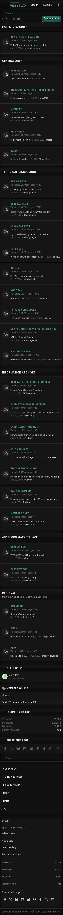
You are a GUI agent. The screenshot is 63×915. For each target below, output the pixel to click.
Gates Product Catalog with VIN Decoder (30, 212)
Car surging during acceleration (25, 189)
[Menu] (5, 5)
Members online (17, 688)
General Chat (19, 70)
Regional (9, 593)
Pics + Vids (17, 131)
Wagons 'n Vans (20, 351)
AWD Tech (16, 290)
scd (59, 729)
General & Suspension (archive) (31, 382)
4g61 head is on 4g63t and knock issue (29, 234)
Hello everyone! (17, 98)
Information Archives (18, 372)
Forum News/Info (15, 27)
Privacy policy (11, 785)
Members (16, 109)
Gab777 (47, 318)
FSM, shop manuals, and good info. (27, 521)
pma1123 (44, 98)
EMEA (13, 628)
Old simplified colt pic (21, 140)
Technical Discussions (19, 172)
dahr (44, 78)
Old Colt (28, 479)
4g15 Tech (16, 248)
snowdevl (29, 120)
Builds (14, 267)
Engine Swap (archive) (24, 426)
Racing (14, 151)
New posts (7, 841)
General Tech (19, 203)
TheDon (26, 502)
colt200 (56, 257)
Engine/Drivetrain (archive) (28, 404)
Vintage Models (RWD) (24, 468)
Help (6, 793)
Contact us (10, 769)
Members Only (19, 513)
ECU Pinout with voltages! (22, 457)
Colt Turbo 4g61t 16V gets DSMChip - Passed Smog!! (35, 412)
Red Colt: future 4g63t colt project (26, 276)
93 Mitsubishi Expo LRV (21, 359)
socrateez (52, 457)
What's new (8, 833)
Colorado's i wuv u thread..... (23, 614)
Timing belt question (20, 318)
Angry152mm (49, 636)
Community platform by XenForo (31, 911)
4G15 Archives (19, 449)
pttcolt (49, 140)
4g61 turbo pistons (19, 78)
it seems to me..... (18, 656)
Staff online (15, 668)
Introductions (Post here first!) (32, 89)
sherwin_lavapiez (50, 656)
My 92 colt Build (18, 159)
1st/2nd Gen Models (23, 309)
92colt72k (44, 159)
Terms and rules (13, 777)
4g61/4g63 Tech (20, 226)
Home (6, 801)
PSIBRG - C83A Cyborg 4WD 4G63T (27, 117)
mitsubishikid (29, 279)
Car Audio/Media (21, 490)
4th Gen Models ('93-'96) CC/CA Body (33, 329)
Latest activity (9, 847)
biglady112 (28, 617)
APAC (13, 647)
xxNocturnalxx (31, 580)
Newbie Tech (18, 181)
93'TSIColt (28, 438)
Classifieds (18, 546)
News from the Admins (24, 36)
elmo (26, 558)
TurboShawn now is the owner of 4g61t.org (31, 45)
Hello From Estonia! (19, 636)
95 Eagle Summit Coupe (21, 337)
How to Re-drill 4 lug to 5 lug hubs (26, 390)
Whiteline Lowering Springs (23, 577)
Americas (16, 606)
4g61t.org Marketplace (20, 537)
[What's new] (58, 5)
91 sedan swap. (18, 298)
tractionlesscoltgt (32, 48)
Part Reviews (19, 569)
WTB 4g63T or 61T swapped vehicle (27, 555)
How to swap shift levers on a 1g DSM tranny (32, 435)
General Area (12, 61)
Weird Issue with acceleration (24, 257)
